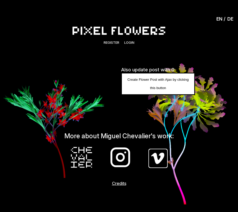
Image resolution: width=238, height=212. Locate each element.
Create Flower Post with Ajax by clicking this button (158, 84)
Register (111, 42)
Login (129, 42)
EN (219, 19)
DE (230, 19)
